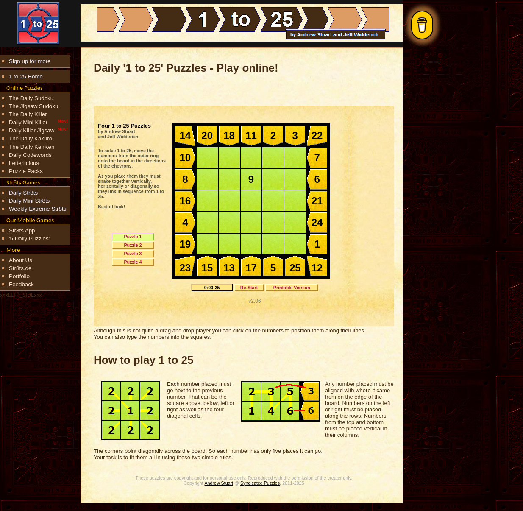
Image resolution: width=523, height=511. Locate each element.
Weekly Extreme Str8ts (37, 209)
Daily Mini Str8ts (29, 201)
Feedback (21, 284)
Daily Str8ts (23, 193)
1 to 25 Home (26, 76)
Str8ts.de (20, 268)
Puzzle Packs (26, 171)
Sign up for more (30, 61)
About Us (20, 260)
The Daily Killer (28, 114)
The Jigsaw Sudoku (33, 106)
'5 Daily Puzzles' (29, 238)
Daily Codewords (30, 155)
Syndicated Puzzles (260, 483)
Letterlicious (24, 163)
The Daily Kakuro (30, 138)
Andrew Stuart (219, 483)
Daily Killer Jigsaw (31, 130)
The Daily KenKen (31, 147)
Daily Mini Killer (28, 122)
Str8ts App (22, 230)
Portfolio (19, 276)
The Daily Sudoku (31, 98)
